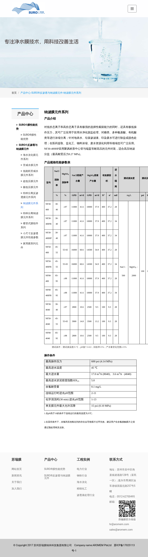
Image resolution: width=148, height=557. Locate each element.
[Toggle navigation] (132, 8)
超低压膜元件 (29, 181)
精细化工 (82, 488)
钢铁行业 (82, 475)
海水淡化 (82, 482)
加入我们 (17, 488)
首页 (14, 92)
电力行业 (82, 469)
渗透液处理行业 (86, 495)
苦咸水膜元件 (29, 165)
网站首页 (17, 469)
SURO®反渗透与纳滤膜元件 (57, 476)
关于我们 (17, 482)
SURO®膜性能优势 (54, 469)
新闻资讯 (17, 475)
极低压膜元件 (29, 187)
